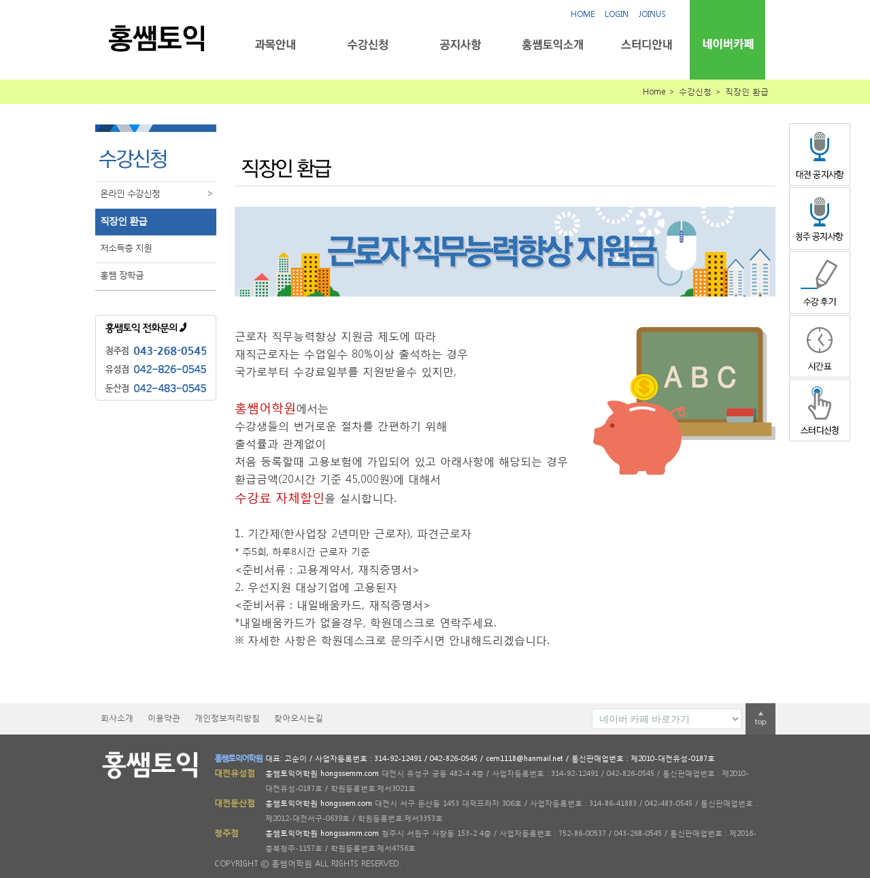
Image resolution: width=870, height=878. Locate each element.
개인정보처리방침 (227, 718)
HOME (583, 14)
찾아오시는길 (298, 718)
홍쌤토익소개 (553, 44)
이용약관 (164, 718)
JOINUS (652, 14)
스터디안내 (645, 44)
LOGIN (617, 14)
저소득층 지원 (126, 248)
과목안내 (275, 44)
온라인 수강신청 (158, 194)
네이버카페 (727, 43)
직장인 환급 (123, 220)
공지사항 (460, 44)
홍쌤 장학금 (122, 275)
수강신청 (368, 44)
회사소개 (117, 718)
